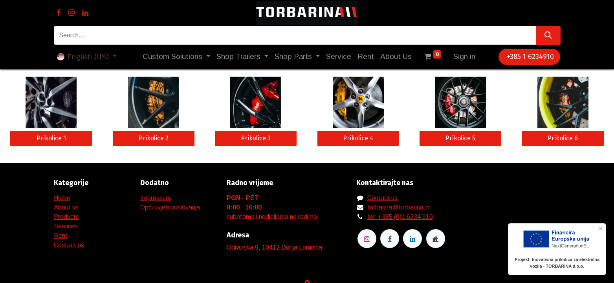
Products (66, 216)
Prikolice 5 (460, 138)
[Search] (548, 35)
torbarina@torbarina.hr (399, 207)
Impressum (155, 198)
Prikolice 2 (154, 138)
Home (62, 198)
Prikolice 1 (51, 138)
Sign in (464, 56)
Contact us (69, 245)
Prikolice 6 (563, 138)
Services (66, 226)
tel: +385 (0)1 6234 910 (400, 216)
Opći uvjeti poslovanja (170, 207)
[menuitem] (338, 57)
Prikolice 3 (256, 138)
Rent (61, 235)
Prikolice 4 (358, 138)
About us (66, 207)
